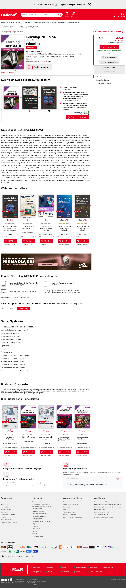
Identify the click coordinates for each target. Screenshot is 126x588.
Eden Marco (66, 109)
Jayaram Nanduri (7, 443)
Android (22, 364)
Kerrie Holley (46, 443)
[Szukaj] (60, 15)
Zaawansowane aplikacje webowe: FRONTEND (46, 228)
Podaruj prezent (33, 27)
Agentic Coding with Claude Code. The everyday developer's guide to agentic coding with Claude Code (75, 105)
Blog (33, 524)
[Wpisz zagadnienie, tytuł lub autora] (39, 15)
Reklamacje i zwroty (38, 536)
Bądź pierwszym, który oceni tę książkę (60, 56)
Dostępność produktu (103, 83)
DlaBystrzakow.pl (81, 567)
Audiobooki (37, 22)
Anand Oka (16, 443)
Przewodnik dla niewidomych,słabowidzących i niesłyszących (41, 505)
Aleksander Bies (43, 234)
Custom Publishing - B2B (101, 512)
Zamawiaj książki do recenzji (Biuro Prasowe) (107, 507)
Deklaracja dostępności (39, 513)
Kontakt (34, 534)
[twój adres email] (89, 478)
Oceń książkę (67, 507)
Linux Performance (28, 437)
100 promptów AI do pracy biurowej (28, 227)
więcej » (88, 486)
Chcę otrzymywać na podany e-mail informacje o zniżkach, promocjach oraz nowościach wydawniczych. (86, 485)
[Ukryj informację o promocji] (89, 5)
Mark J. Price (64, 234)
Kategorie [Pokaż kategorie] (4, 22)
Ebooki (18, 22)
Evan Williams (67, 100)
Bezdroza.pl (93, 567)
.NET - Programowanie (22, 355)
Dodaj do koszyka (109, 47)
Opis (100, 77)
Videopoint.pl (37, 572)
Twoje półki (4, 512)
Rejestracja (4, 504)
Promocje (45, 22)
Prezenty (3, 517)
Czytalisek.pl (65, 572)
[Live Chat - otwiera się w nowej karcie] (73, 14)
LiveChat (34, 531)
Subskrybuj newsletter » (75, 468)
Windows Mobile (25, 371)
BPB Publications (43, 54)
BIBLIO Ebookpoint (100, 509)
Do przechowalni (109, 72)
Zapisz (118, 479)
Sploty (78, 572)
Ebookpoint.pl (108, 567)
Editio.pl (63, 567)
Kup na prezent (110, 57)
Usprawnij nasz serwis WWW (41, 521)
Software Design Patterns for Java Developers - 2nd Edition (64, 440)
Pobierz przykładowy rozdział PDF (13, 342)
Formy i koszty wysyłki (39, 516)
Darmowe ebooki (73, 22)
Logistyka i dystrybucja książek (103, 517)
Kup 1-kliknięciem (109, 62)
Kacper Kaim (52, 234)
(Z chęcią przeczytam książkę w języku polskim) (66, 54)
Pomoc (27, 297)
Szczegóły (102, 80)
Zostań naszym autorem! (70, 504)
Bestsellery (62, 22)
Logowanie (4, 502)
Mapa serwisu (36, 529)
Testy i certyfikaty (6, 519)
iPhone (22, 368)
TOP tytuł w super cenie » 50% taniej (108, 32)
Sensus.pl (50, 567)
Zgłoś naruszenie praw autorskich (73, 517)
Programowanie (6, 352)
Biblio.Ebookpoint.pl (96, 572)
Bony (21, 27)
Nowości (53, 22)
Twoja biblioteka (6, 509)
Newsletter (35, 526)
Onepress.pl (36, 567)
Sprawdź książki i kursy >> (73, 4)
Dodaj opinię (23, 309)
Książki (11, 22)
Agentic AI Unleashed (10, 438)
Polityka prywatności (38, 511)
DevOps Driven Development (82, 438)
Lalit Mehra (64, 445)
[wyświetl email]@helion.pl (38, 581)
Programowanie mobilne (9, 358)
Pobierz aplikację (9, 27)
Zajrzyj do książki (7, 72)
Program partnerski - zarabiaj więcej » (22, 468)
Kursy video (27, 22)
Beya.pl (49, 572)
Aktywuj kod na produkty (8, 514)
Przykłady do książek (69, 512)
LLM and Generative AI (46, 438)
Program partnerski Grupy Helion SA (105, 502)
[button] (90, 205)
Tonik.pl (123, 579)
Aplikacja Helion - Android (9, 522)
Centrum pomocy (37, 502)
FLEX (22, 358)
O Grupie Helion (68, 502)
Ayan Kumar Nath (28, 441)
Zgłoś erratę (5, 346)
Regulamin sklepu (37, 508)
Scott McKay (74, 100)
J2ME (22, 361)
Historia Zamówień (6, 507)
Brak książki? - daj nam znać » (18, 479)
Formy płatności (37, 518)
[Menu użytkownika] (116, 14)
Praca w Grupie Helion (101, 514)
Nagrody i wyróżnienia (69, 514)
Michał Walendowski (28, 232)
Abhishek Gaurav (82, 443)
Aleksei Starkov (36, 51)
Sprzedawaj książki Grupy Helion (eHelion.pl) (107, 504)
